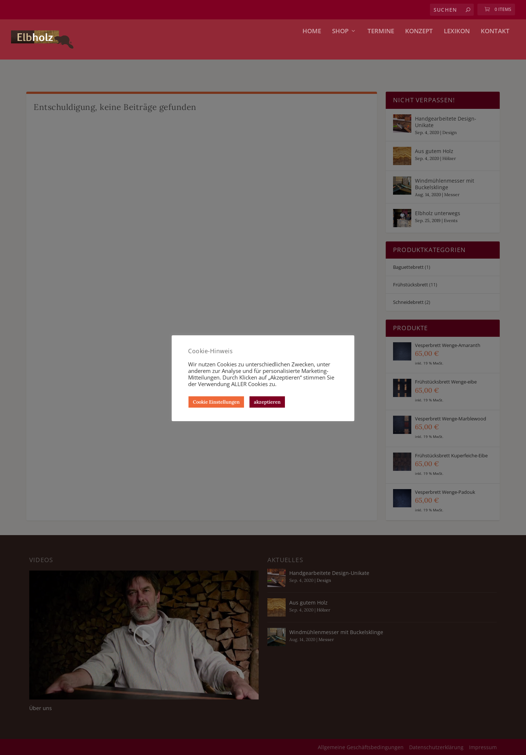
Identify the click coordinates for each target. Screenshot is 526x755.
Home (311, 48)
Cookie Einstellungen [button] (216, 402)
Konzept (419, 48)
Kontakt (495, 48)
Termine (380, 48)
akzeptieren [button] (267, 402)
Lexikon (457, 48)
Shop (340, 48)
